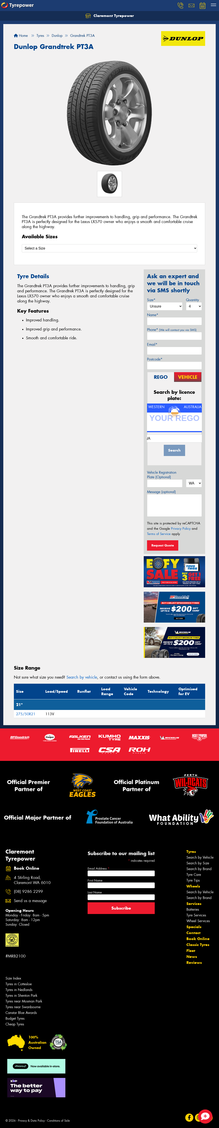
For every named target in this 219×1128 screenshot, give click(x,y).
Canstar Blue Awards (21, 1012)
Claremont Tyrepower (109, 16)
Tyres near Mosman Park (24, 1001)
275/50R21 (25, 714)
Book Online (198, 938)
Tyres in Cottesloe (19, 984)
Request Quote (162, 545)
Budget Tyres (15, 1018)
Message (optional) (161, 492)
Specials (193, 926)
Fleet (190, 950)
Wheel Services (198, 921)
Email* (152, 344)
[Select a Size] (109, 248)
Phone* (172, 329)
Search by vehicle (81, 677)
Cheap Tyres (15, 1024)
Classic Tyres (197, 944)
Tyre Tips (193, 880)
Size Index (13, 978)
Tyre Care (193, 874)
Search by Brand (199, 869)
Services (193, 903)
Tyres (191, 851)
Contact (193, 932)
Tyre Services (196, 915)
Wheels (193, 886)
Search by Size (197, 863)
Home (21, 35)
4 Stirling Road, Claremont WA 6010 (32, 880)
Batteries (192, 909)
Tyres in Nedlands (19, 989)
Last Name (95, 892)
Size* (151, 300)
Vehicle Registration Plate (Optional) (161, 474)
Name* (152, 315)
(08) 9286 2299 (28, 891)
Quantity (192, 300)
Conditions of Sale (58, 1120)
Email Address (98, 869)
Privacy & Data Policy (31, 1120)
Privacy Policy (181, 528)
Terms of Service (159, 534)
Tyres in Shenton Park (21, 995)
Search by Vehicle (199, 857)
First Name (95, 880)
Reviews (194, 962)
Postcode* (154, 359)
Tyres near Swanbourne (23, 1007)
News (191, 956)
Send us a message (30, 900)
